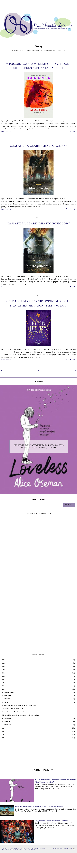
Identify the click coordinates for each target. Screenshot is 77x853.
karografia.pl (69, 848)
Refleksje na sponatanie (55, 50)
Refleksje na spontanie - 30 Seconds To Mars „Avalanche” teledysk (39, 806)
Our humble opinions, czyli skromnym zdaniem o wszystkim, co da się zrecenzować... (23, 849)
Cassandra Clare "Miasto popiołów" (38, 223)
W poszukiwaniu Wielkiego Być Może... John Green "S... (20, 705)
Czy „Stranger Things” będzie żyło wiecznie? (51, 821)
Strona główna (18, 50)
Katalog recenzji (34, 50)
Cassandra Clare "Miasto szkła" (38, 145)
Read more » (6, 131)
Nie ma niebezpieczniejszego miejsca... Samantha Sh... (20, 715)
